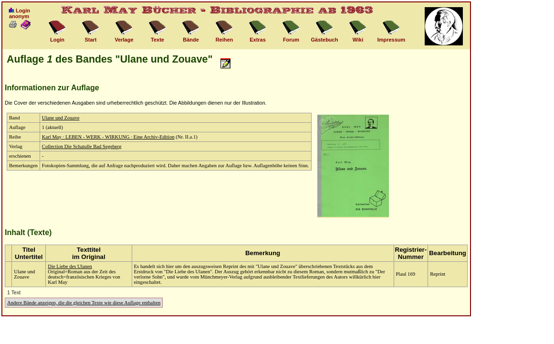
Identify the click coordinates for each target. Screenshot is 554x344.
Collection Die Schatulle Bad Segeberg (82, 146)
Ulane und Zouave (61, 117)
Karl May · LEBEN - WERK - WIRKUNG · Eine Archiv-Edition (108, 137)
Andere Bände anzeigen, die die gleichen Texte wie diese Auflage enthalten (83, 302)
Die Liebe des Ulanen (70, 266)
